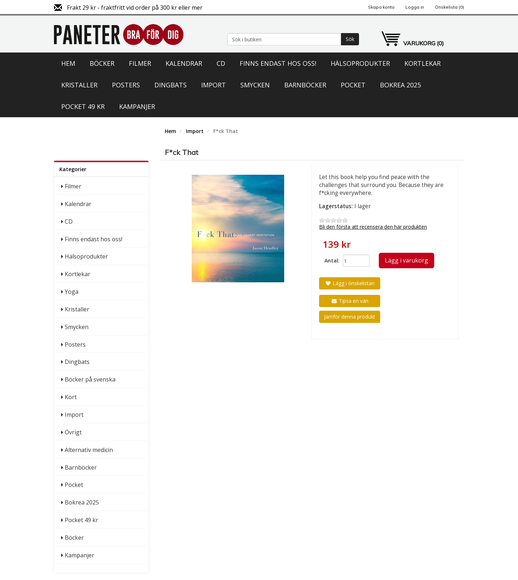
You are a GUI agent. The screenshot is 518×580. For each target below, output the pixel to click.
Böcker (102, 63)
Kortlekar (422, 63)
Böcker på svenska (90, 379)
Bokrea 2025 (400, 85)
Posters (126, 85)
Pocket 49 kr (83, 106)
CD (221, 63)
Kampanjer (137, 106)
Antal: (330, 260)
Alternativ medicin (89, 450)
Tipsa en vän (349, 300)
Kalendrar (183, 63)
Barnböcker (305, 85)
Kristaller (79, 85)
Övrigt (73, 432)
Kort (71, 397)
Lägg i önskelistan (349, 283)
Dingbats (170, 85)
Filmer (140, 63)
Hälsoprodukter (360, 63)
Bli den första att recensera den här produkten (373, 226)
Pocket (353, 85)
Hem (68, 63)
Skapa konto (381, 7)
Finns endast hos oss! (278, 63)
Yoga (71, 292)
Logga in (414, 7)
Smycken (255, 85)
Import (213, 85)
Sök (350, 39)
